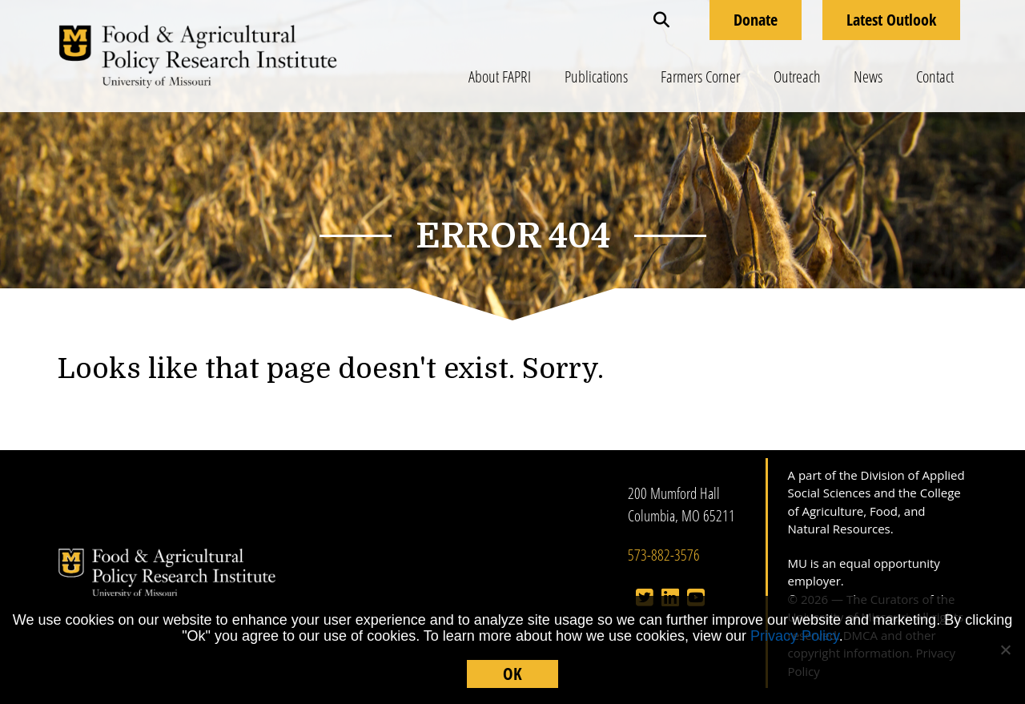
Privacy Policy (794, 636)
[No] (1005, 650)
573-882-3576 (664, 555)
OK (512, 673)
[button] (661, 20)
